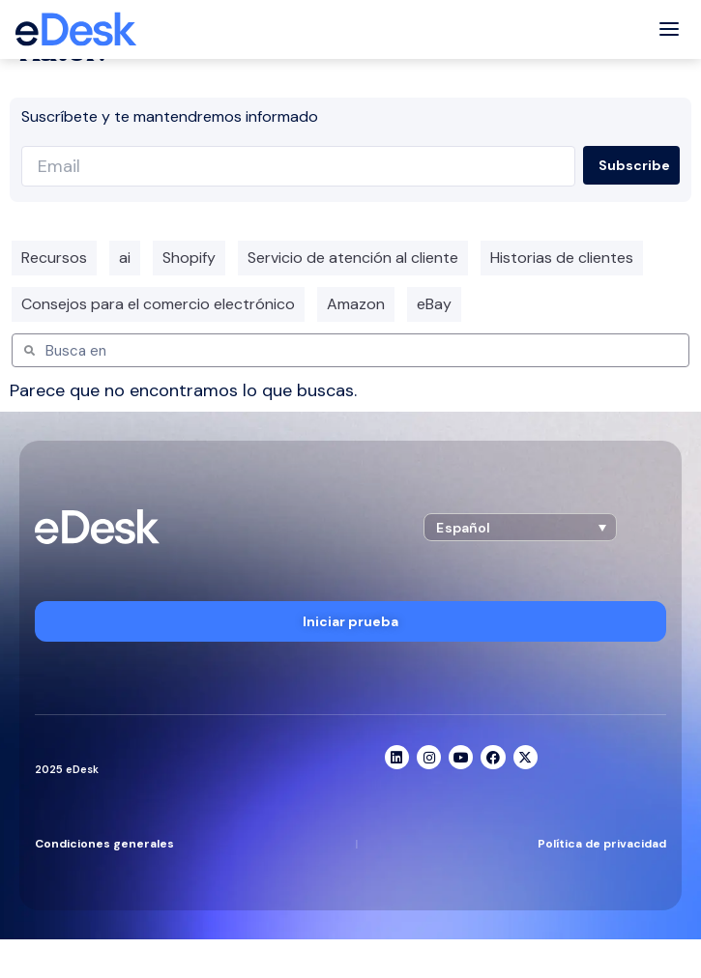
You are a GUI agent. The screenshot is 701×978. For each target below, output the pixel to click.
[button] (520, 527)
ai (125, 257)
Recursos (54, 257)
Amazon (356, 304)
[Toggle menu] (669, 29)
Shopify (189, 257)
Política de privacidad (602, 843)
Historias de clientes (561, 257)
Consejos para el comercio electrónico (158, 304)
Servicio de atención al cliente (353, 257)
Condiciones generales (104, 843)
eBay (434, 304)
